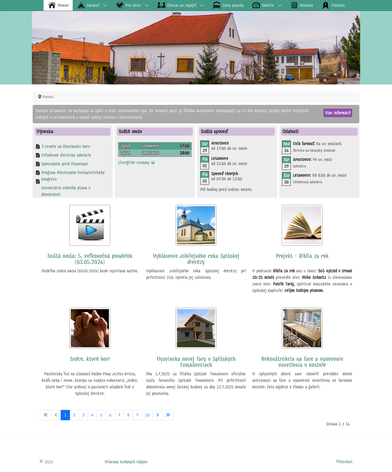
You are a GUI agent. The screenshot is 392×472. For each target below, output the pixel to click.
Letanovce (150, 145)
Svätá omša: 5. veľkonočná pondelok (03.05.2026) (89, 259)
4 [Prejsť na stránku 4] (92, 415)
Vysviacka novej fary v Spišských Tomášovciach (196, 362)
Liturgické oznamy (136, 162)
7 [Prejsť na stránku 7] (119, 415)
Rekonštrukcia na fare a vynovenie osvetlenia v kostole (302, 362)
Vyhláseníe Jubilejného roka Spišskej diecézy (196, 259)
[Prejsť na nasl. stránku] (158, 415)
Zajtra (126, 145)
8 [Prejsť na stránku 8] (128, 415)
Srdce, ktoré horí (90, 359)
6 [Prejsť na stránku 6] (110, 415)
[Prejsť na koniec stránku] (168, 415)
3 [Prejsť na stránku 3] (83, 415)
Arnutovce (150, 153)
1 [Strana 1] (65, 415)
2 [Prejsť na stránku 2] (74, 415)
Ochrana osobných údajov (126, 461)
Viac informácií (338, 112)
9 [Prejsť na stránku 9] (137, 415)
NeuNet (346, 461)
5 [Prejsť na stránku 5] (101, 415)
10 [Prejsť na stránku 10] (147, 415)
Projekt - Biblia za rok (302, 256)
